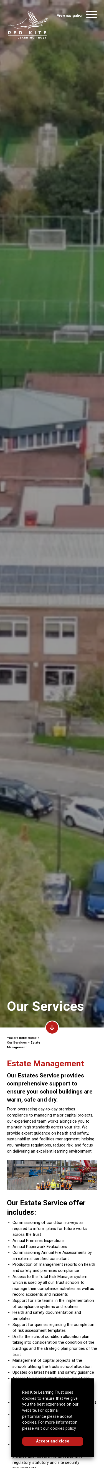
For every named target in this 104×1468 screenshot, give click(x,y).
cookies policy (63, 1428)
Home (32, 1038)
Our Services (17, 1042)
